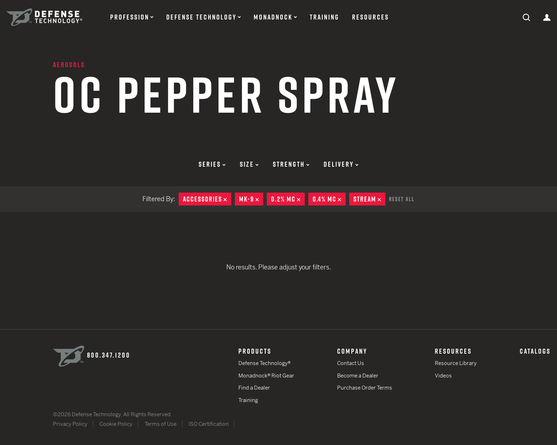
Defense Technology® (264, 363)
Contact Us (350, 363)
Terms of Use (161, 423)
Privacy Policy (70, 423)
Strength (291, 164)
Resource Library (456, 363)
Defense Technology (201, 17)
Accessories (207, 199)
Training (324, 17)
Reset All (402, 199)
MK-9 (251, 199)
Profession (129, 17)
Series (212, 164)
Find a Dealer (254, 387)
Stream (369, 199)
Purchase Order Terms (364, 387)
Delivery (341, 164)
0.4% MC (329, 199)
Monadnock (273, 17)
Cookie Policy (116, 423)
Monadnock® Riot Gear (266, 375)
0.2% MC (288, 199)
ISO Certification (209, 423)
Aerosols (69, 65)
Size (249, 164)
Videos (443, 375)
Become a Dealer (357, 375)
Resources (370, 17)
